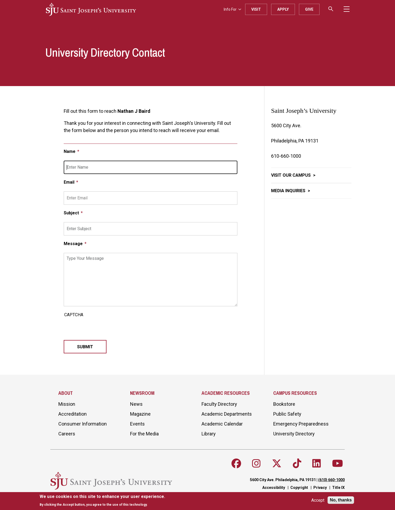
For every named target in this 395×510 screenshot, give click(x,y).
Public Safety (287, 414)
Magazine (140, 414)
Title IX (338, 487)
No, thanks (341, 500)
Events (137, 424)
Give (309, 9)
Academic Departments (227, 414)
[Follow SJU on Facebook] (236, 463)
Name (70, 151)
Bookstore (284, 404)
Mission (66, 404)
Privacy (320, 487)
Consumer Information (82, 424)
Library (209, 433)
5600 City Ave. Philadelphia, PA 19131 (283, 480)
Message (74, 243)
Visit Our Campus (291, 175)
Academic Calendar (222, 424)
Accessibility (273, 487)
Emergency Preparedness (301, 424)
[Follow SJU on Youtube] (337, 463)
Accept (317, 500)
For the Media (144, 433)
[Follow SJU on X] (277, 463)
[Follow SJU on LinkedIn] (316, 463)
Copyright (299, 487)
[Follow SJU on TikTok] (297, 463)
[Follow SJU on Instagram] (256, 463)
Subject (72, 212)
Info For (232, 9)
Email (69, 182)
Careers (66, 433)
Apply (283, 9)
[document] (102, 500)
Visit (256, 9)
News (136, 404)
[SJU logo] (91, 9)
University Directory (294, 433)
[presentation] (104, 329)
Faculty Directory (219, 404)
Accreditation (72, 414)
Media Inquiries (288, 190)
